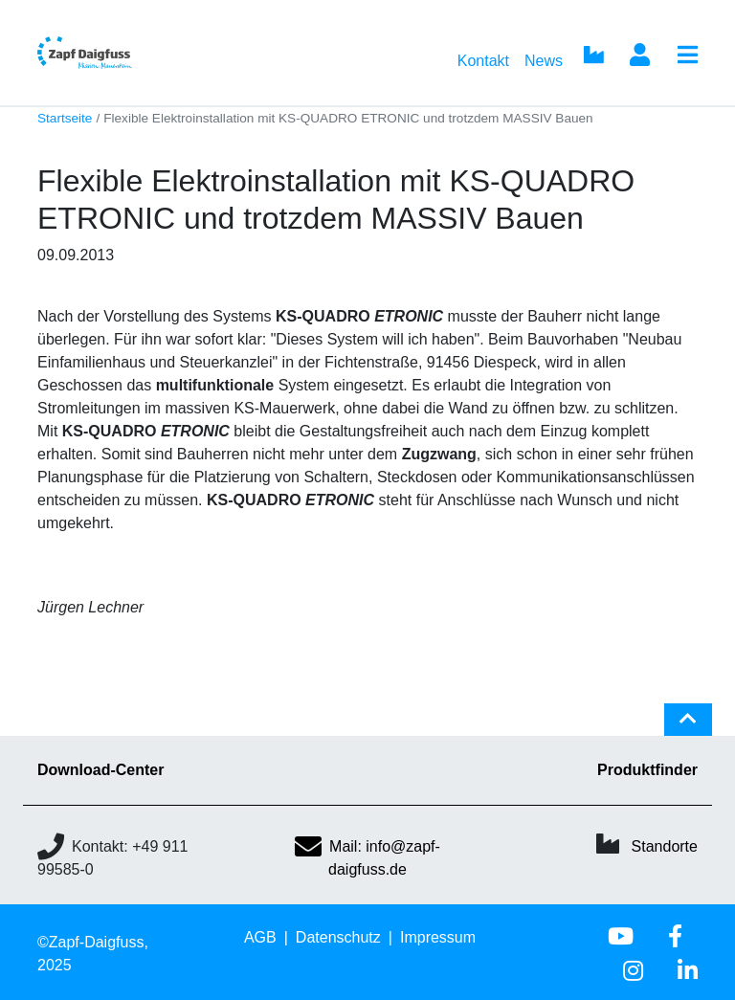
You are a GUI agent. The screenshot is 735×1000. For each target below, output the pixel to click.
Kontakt (483, 61)
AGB (260, 937)
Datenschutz (338, 937)
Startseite (64, 118)
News (543, 61)
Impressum (438, 937)
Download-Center (100, 770)
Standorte (665, 846)
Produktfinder (647, 770)
